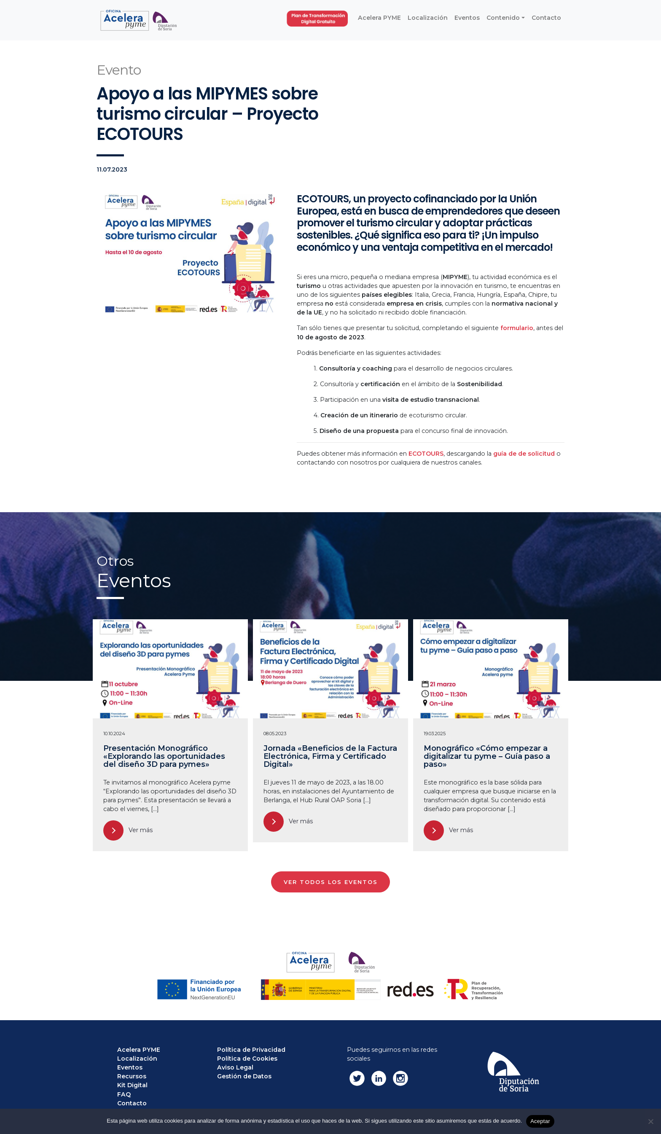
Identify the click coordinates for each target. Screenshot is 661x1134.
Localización (137, 1058)
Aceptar (540, 1121)
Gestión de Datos (244, 1076)
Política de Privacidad (251, 1049)
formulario (516, 328)
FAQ (124, 1094)
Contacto (132, 1103)
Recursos (131, 1076)
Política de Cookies (247, 1058)
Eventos (129, 1067)
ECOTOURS (425, 453)
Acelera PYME (138, 1049)
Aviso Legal (235, 1067)
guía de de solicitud (524, 453)
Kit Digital (132, 1085)
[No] (650, 1121)
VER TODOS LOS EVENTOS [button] (331, 882)
